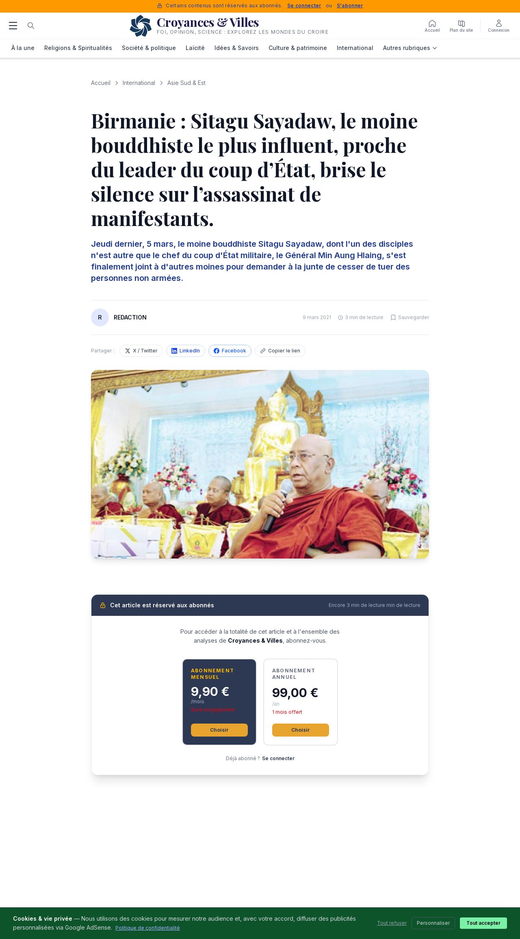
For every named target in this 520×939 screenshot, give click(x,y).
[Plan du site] (461, 25)
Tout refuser (392, 923)
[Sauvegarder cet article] (409, 317)
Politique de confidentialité (147, 928)
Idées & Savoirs (236, 47)
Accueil (100, 82)
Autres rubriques (410, 47)
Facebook (230, 351)
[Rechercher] (30, 25)
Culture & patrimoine (298, 47)
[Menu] (13, 25)
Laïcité (195, 47)
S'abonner (350, 5)
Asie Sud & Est (186, 82)
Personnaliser (433, 923)
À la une (23, 47)
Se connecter (304, 5)
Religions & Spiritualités (78, 47)
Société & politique (149, 47)
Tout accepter (483, 923)
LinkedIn (185, 351)
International (355, 47)
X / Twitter (141, 351)
